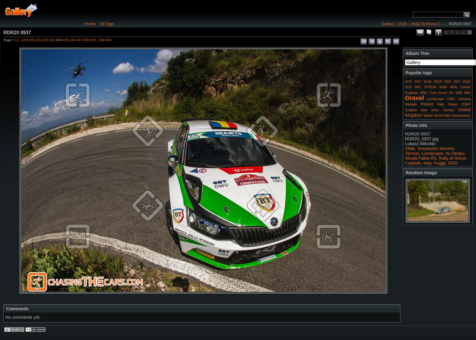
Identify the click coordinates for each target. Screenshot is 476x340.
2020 (402, 24)
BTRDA (430, 87)
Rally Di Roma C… (427, 24)
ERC (423, 93)
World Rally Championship (452, 115)
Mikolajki (411, 104)
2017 (417, 81)
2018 (427, 81)
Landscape (435, 99)
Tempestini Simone (435, 148)
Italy (427, 163)
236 (72, 40)
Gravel (414, 98)
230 (31, 40)
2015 (408, 81)
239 (93, 40)
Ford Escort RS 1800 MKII (450, 93)
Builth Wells (448, 87)
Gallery (387, 24)
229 (25, 40)
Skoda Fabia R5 (420, 158)
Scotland (411, 110)
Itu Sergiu (455, 153)
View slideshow (429, 32)
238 (86, 40)
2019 (438, 81)
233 (52, 40)
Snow (435, 110)
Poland (427, 104)
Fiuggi (439, 163)
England (411, 93)
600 (102, 40)
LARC (451, 99)
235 (65, 40)
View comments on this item (420, 32)
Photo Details (438, 32)
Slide (424, 110)
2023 (408, 87)
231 (38, 40)
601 (109, 40)
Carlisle (465, 87)
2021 (457, 81)
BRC (418, 87)
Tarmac (448, 110)
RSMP (466, 104)
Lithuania (464, 99)
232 (45, 40)
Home (90, 24)
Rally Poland (447, 104)
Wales (428, 115)
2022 (467, 81)
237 (79, 40)
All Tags (107, 24)
